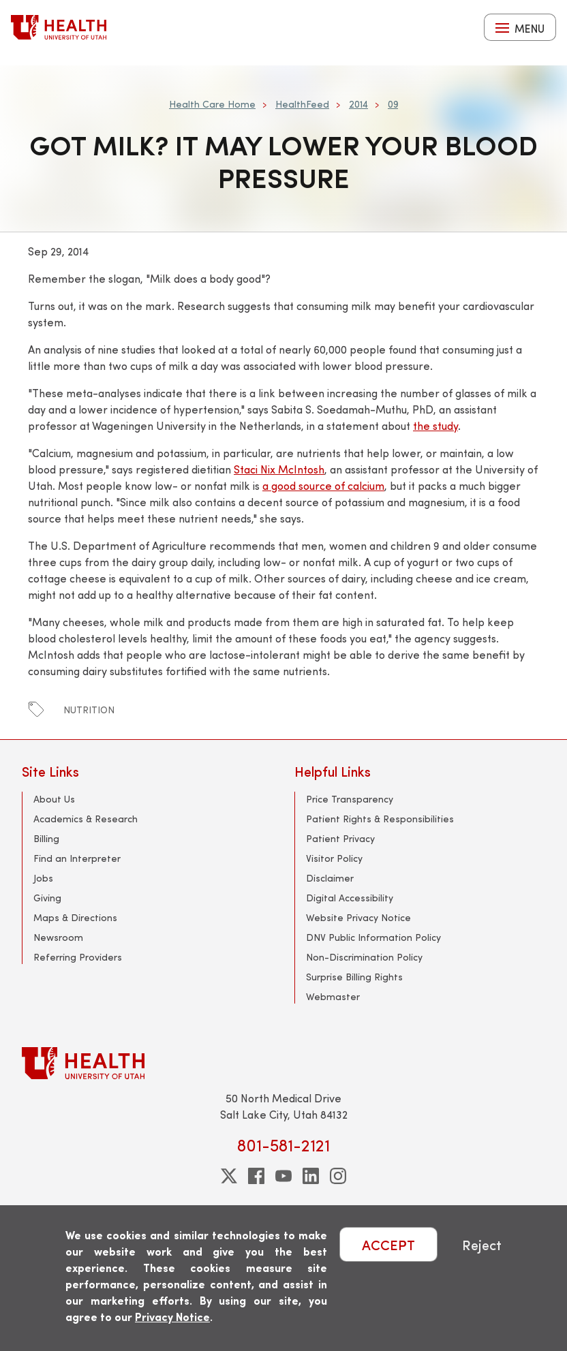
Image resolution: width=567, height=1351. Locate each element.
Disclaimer (330, 877)
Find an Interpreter (77, 858)
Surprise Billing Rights (354, 976)
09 (393, 103)
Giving (47, 897)
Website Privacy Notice (358, 917)
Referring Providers (77, 956)
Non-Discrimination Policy (364, 956)
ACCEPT (388, 1244)
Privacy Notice (172, 1316)
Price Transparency (349, 798)
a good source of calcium (323, 485)
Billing (46, 838)
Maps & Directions (75, 917)
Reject (482, 1244)
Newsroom (58, 937)
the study (435, 425)
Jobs (43, 877)
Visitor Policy (334, 858)
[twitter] (229, 1176)
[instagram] (338, 1176)
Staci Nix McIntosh (279, 469)
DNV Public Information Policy (373, 937)
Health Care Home (212, 103)
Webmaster (333, 996)
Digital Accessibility (349, 897)
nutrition (88, 709)
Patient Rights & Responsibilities (380, 818)
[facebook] (256, 1176)
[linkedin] (311, 1176)
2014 (358, 103)
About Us (54, 798)
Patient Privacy (340, 838)
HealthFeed (302, 103)
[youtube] (283, 1176)
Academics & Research (85, 818)
